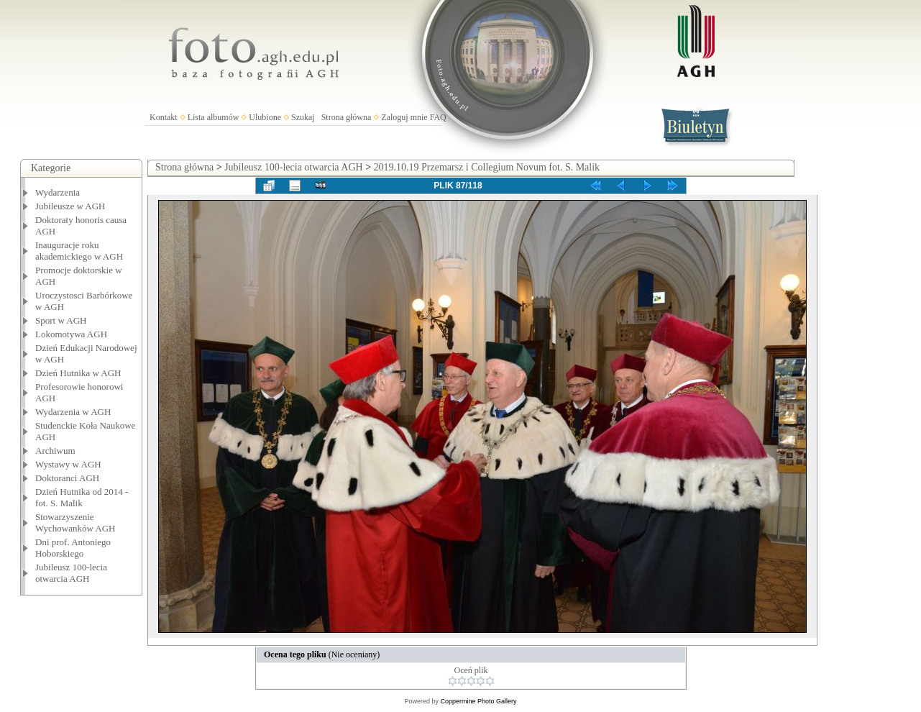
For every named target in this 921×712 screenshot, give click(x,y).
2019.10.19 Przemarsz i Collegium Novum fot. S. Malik (487, 167)
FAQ (438, 117)
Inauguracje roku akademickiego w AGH (79, 250)
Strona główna (346, 117)
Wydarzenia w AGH (73, 411)
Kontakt (164, 117)
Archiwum (55, 450)
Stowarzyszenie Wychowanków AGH (75, 522)
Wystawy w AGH (68, 464)
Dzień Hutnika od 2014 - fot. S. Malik (81, 497)
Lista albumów (213, 117)
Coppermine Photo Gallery (478, 701)
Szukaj (303, 117)
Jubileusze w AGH (70, 206)
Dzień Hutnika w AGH (78, 373)
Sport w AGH (61, 320)
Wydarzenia (57, 192)
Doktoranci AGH (67, 478)
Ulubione (265, 117)
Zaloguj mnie (404, 117)
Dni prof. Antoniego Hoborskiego (73, 548)
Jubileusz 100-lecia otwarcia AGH (71, 573)
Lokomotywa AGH (71, 334)
